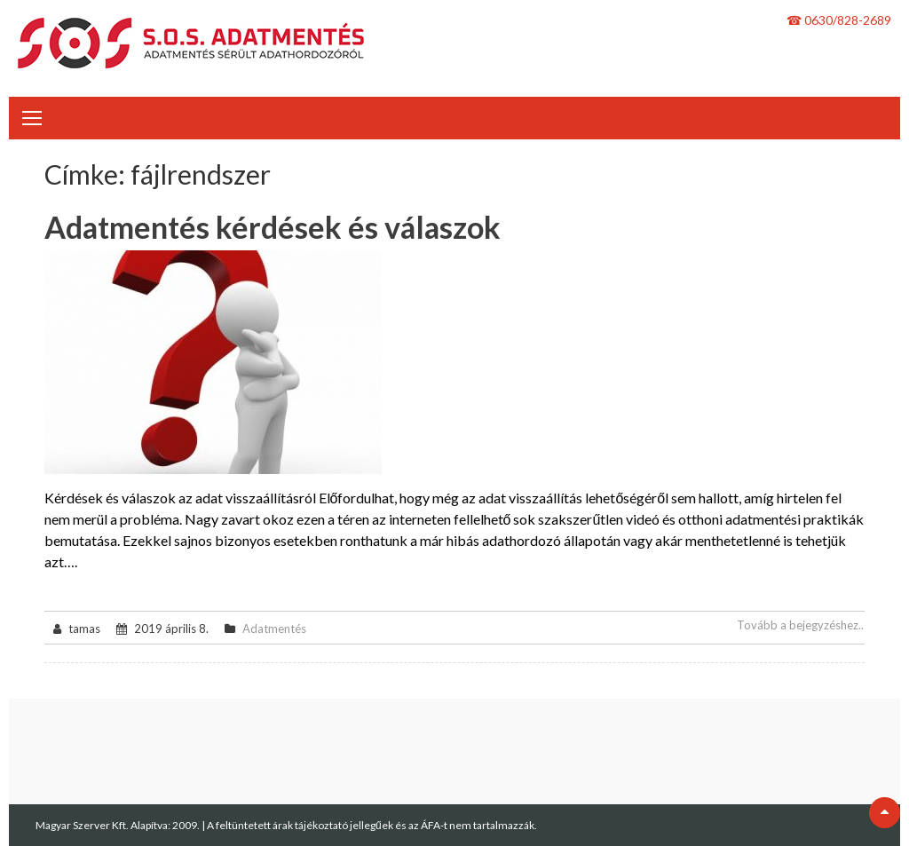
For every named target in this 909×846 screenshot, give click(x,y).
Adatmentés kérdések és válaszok (272, 227)
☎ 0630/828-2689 (838, 20)
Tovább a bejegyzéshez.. (800, 625)
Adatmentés (274, 628)
